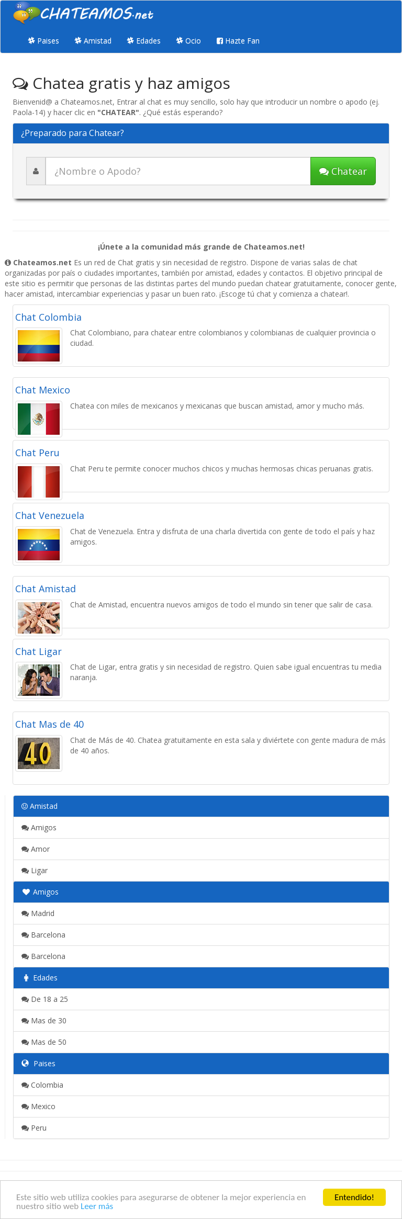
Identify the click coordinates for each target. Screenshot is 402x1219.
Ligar (34, 870)
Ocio (188, 41)
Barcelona (43, 935)
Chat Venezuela (49, 515)
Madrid (37, 913)
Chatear (343, 171)
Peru (34, 1128)
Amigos (39, 827)
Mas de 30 (43, 1020)
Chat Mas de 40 (49, 724)
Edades (144, 41)
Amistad (93, 41)
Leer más (97, 1206)
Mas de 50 (43, 1042)
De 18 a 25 (44, 999)
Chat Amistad (45, 588)
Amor (35, 849)
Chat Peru (37, 452)
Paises (43, 41)
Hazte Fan (238, 41)
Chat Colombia (48, 317)
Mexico (38, 1106)
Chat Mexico (42, 389)
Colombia (42, 1085)
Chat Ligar (38, 651)
